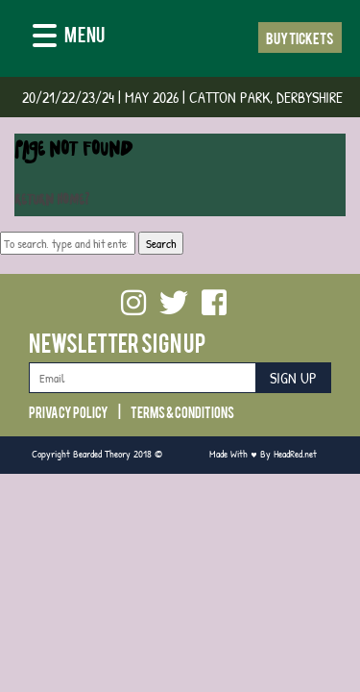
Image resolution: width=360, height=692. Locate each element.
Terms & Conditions (182, 411)
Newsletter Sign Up (117, 342)
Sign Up (293, 378)
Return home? (51, 201)
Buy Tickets (300, 37)
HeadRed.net (295, 453)
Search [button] (161, 243)
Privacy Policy (68, 411)
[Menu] (68, 37)
